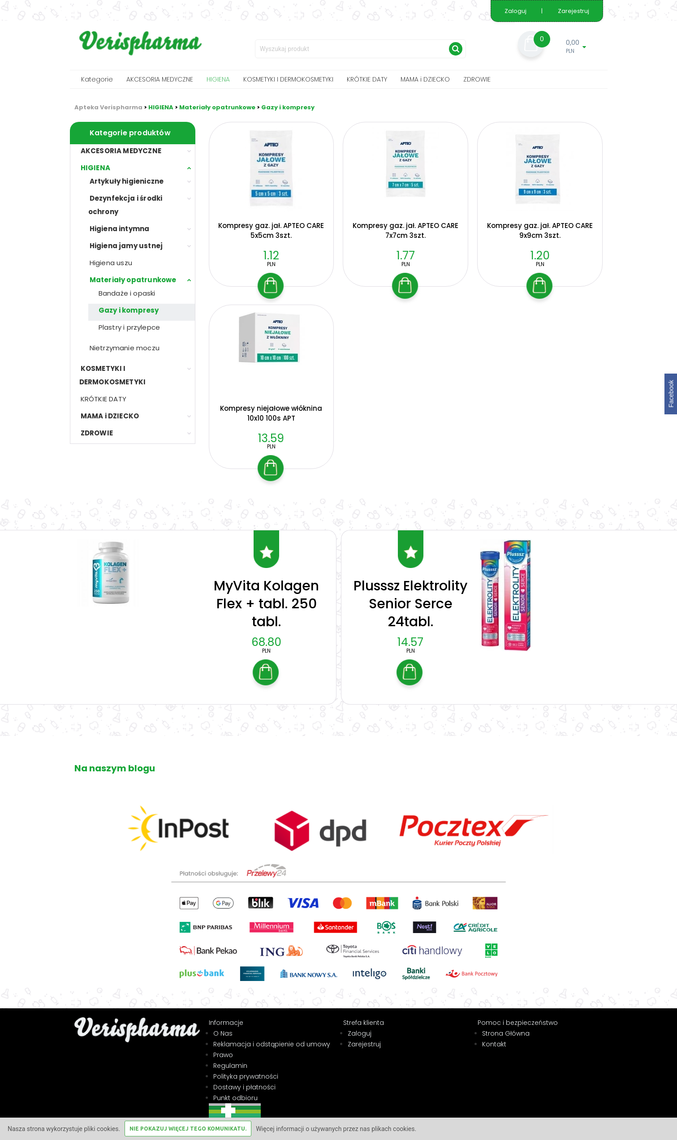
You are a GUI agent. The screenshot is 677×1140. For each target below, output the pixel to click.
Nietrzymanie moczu (125, 348)
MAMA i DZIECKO (425, 79)
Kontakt (494, 1032)
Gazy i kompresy (288, 107)
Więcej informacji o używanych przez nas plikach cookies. (336, 1128)
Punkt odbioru (235, 1086)
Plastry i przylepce (129, 327)
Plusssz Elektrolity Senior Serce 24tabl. (410, 592)
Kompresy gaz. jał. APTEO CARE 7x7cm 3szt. (405, 230)
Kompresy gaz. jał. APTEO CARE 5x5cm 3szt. (271, 230)
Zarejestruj (573, 11)
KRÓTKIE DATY (367, 79)
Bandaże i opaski (127, 293)
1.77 (406, 255)
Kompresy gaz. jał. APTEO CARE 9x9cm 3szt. (540, 230)
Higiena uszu (111, 262)
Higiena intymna (120, 228)
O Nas (223, 1021)
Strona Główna (506, 1021)
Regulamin (230, 1054)
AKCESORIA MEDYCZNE (159, 79)
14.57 (410, 630)
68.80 (266, 630)
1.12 (271, 255)
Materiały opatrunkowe (217, 107)
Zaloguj (516, 11)
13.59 (271, 438)
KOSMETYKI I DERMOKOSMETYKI (288, 79)
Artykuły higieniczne (127, 181)
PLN (271, 264)
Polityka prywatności (245, 1064)
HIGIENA (218, 79)
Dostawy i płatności (244, 1075)
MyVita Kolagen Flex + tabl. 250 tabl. (266, 592)
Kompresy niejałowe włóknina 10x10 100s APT (271, 413)
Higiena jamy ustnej (126, 245)
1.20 (540, 255)
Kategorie (97, 79)
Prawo (223, 1043)
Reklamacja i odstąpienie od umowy (271, 1032)
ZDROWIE (477, 79)
